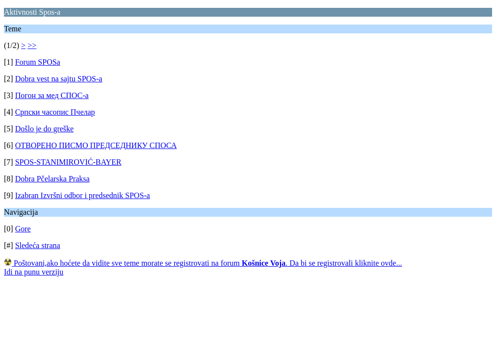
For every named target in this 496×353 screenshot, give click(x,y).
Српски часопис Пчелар (55, 112)
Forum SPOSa (37, 62)
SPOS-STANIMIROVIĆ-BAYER (68, 162)
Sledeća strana (37, 245)
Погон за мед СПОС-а (52, 95)
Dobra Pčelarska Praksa (52, 179)
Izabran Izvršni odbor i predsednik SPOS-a (82, 195)
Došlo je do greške (44, 129)
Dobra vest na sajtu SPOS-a (59, 79)
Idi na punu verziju (33, 272)
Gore (23, 229)
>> (31, 45)
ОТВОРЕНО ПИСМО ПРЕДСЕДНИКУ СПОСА (96, 145)
